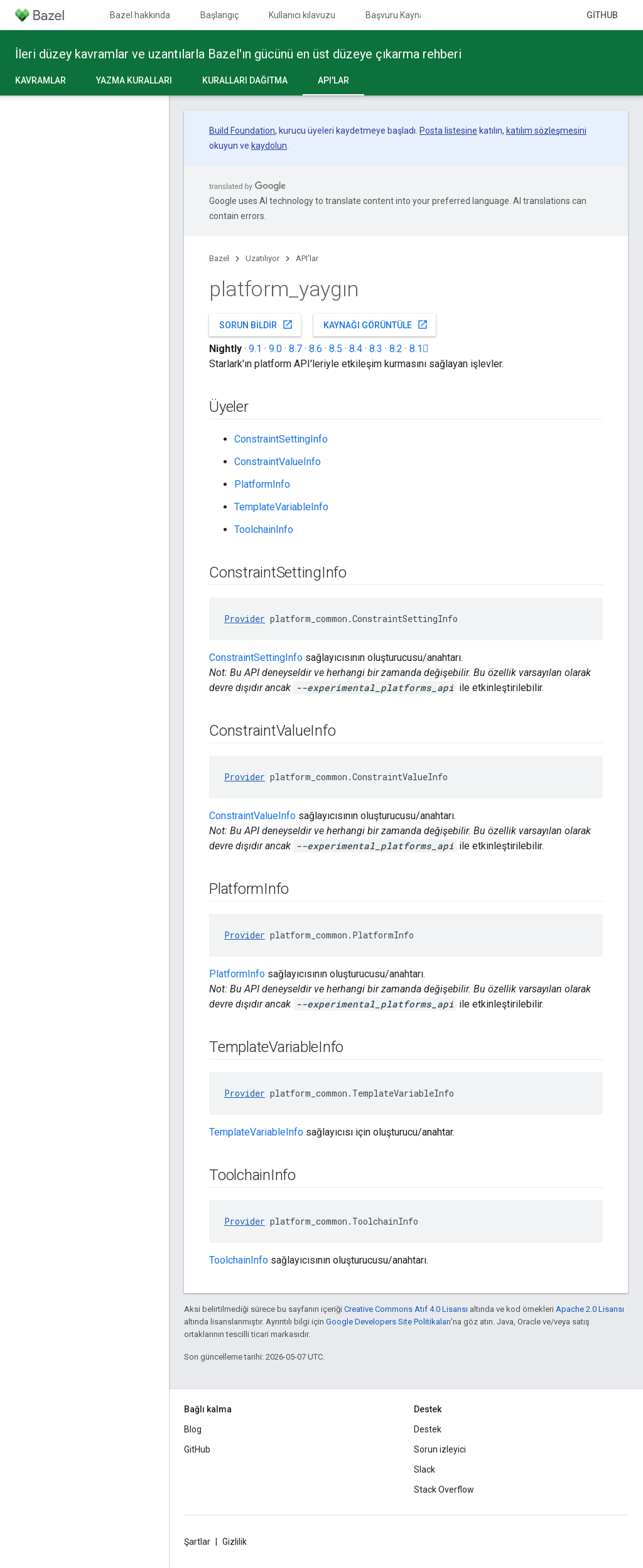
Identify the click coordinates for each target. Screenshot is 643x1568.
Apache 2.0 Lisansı (590, 1309)
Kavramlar (40, 80)
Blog (193, 1429)
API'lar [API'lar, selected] (333, 80)
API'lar (307, 258)
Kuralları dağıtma (245, 80)
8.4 (355, 349)
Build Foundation (242, 131)
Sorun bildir (256, 324)
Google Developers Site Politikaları (388, 1321)
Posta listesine (448, 131)
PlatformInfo (262, 484)
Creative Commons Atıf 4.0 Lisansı (406, 1309)
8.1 (419, 349)
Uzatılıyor (262, 258)
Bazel (219, 258)
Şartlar (197, 1542)
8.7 (295, 349)
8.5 (335, 349)
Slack (424, 1469)
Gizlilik (234, 1542)
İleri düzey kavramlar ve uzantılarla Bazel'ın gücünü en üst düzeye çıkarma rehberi (238, 54)
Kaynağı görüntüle (375, 324)
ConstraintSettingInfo (281, 439)
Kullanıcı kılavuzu (302, 15)
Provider (244, 619)
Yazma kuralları (134, 80)
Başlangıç (219, 15)
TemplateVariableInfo (281, 507)
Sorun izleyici (440, 1449)
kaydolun (269, 146)
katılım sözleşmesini (546, 131)
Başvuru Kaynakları (403, 15)
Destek (427, 1429)
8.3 (375, 349)
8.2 (396, 349)
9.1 (255, 349)
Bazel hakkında (140, 15)
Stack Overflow (444, 1490)
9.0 (275, 349)
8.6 (315, 349)
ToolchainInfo (263, 529)
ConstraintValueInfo (277, 462)
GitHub (602, 15)
